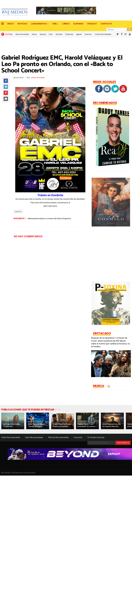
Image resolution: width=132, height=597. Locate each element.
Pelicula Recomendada (58, 437)
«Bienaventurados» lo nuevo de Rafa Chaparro (49, 218)
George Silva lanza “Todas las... (11, 425)
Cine (51, 34)
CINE (54, 24)
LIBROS (66, 24)
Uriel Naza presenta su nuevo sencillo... (111, 425)
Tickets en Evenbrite (50, 195)
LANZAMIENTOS (39, 24)
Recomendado (22, 34)
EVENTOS (18, 212)
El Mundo (69, 34)
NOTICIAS (22, 24)
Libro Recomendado (34, 437)
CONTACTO (106, 24)
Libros (34, 34)
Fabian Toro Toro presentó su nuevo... (87, 425)
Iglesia (79, 34)
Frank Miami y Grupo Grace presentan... (62, 425)
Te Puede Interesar (95, 437)
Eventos (88, 34)
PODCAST (92, 24)
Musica (43, 34)
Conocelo (78, 437)
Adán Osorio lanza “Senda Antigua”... (36, 425)
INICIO (10, 24)
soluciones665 (37, 77)
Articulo (59, 34)
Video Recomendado (10, 437)
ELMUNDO (78, 24)
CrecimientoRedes (103, 34)
